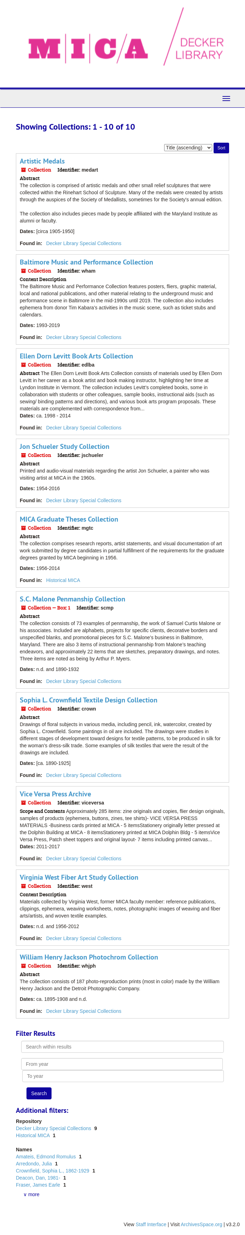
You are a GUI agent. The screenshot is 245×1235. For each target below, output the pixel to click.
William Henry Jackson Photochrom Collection (89, 957)
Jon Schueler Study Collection (64, 446)
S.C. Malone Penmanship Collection (72, 599)
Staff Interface (151, 1224)
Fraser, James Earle (38, 1185)
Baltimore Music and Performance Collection (86, 262)
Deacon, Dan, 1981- (38, 1178)
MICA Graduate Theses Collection (69, 519)
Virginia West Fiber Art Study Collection (79, 877)
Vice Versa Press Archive (55, 793)
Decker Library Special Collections (83, 243)
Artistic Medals (42, 161)
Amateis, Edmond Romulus (46, 1156)
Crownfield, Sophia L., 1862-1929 (53, 1171)
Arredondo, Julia (34, 1163)
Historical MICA (63, 580)
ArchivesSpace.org (201, 1224)
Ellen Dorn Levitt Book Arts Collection (76, 356)
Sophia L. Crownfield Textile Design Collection (88, 700)
